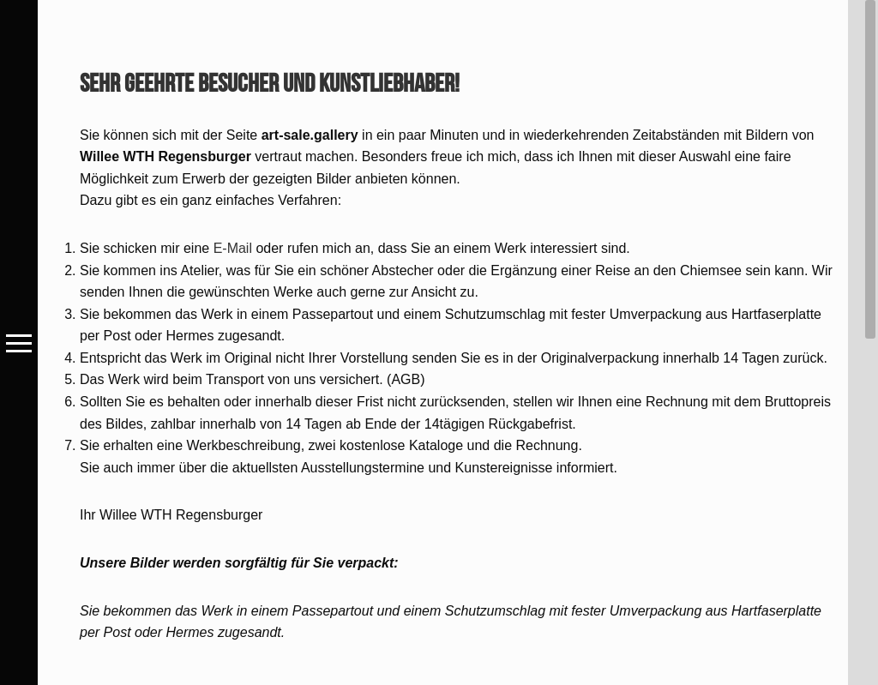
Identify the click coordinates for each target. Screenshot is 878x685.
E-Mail (232, 248)
